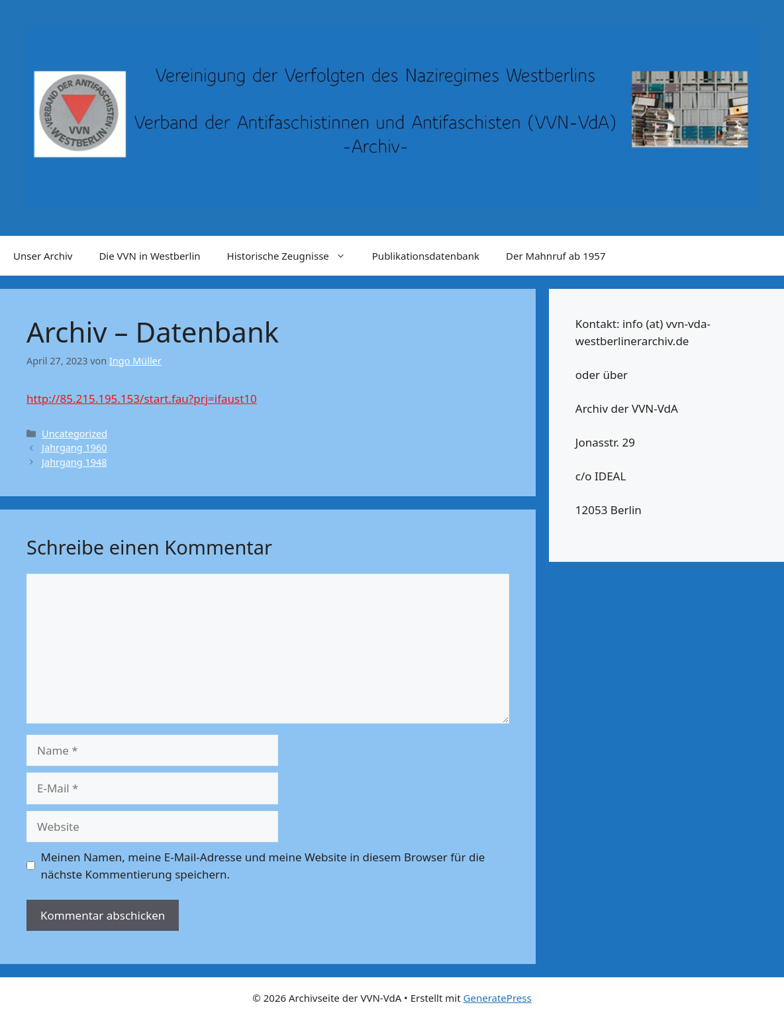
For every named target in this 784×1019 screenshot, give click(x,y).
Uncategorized (74, 433)
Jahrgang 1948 (74, 462)
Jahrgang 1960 (74, 447)
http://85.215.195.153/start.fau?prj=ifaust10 (141, 398)
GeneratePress (498, 997)
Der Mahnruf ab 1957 (555, 255)
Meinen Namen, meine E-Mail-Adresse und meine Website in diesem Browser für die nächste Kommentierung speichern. (263, 865)
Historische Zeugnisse (293, 256)
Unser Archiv (42, 255)
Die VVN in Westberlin (149, 255)
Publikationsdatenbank (425, 255)
